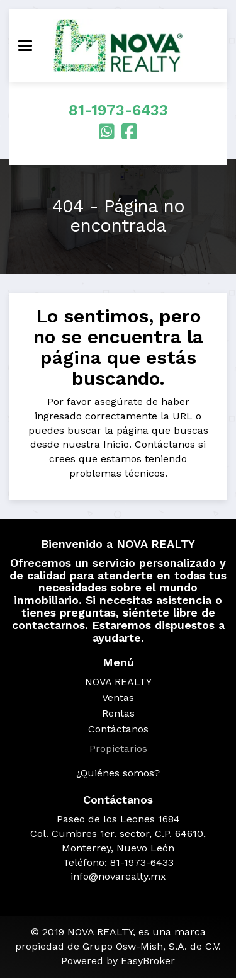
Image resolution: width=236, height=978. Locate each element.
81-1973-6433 (118, 110)
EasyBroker (148, 961)
